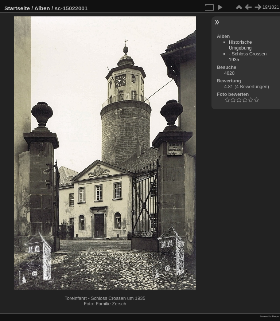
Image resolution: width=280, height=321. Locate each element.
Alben (42, 8)
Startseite (17, 8)
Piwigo (275, 316)
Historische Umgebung (240, 45)
